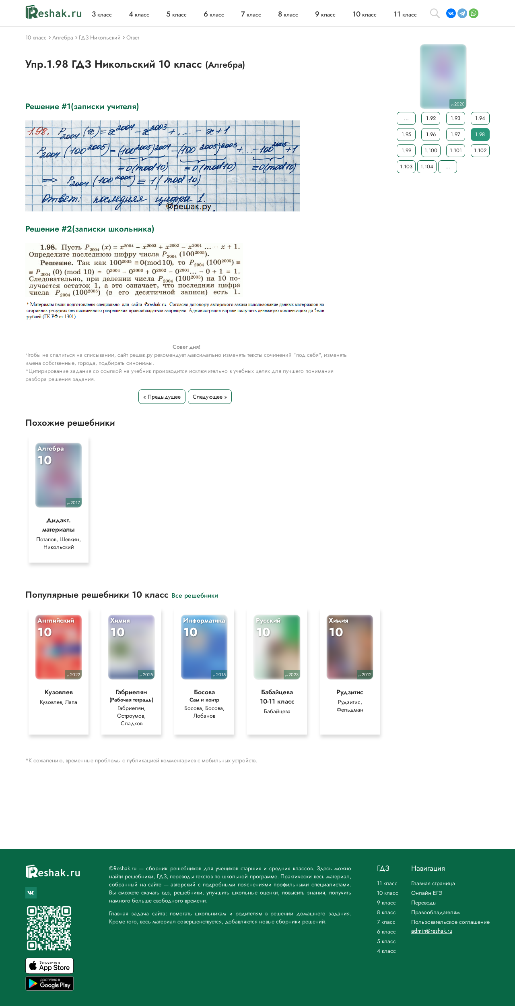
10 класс (387, 893)
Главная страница (433, 883)
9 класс (386, 902)
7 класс (386, 922)
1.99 (406, 150)
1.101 (456, 150)
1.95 (406, 134)
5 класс (386, 941)
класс (102, 14)
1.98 (480, 134)
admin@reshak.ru (431, 931)
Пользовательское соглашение (450, 922)
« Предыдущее (162, 397)
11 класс (387, 883)
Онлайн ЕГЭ (427, 893)
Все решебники (194, 595)
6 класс (386, 931)
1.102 (480, 150)
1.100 (430, 150)
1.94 (480, 118)
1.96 (431, 134)
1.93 (455, 118)
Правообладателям (435, 912)
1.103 (406, 166)
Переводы (424, 902)
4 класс (386, 951)
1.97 (455, 134)
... (406, 118)
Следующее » (210, 397)
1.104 (426, 166)
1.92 (431, 118)
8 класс (386, 912)
